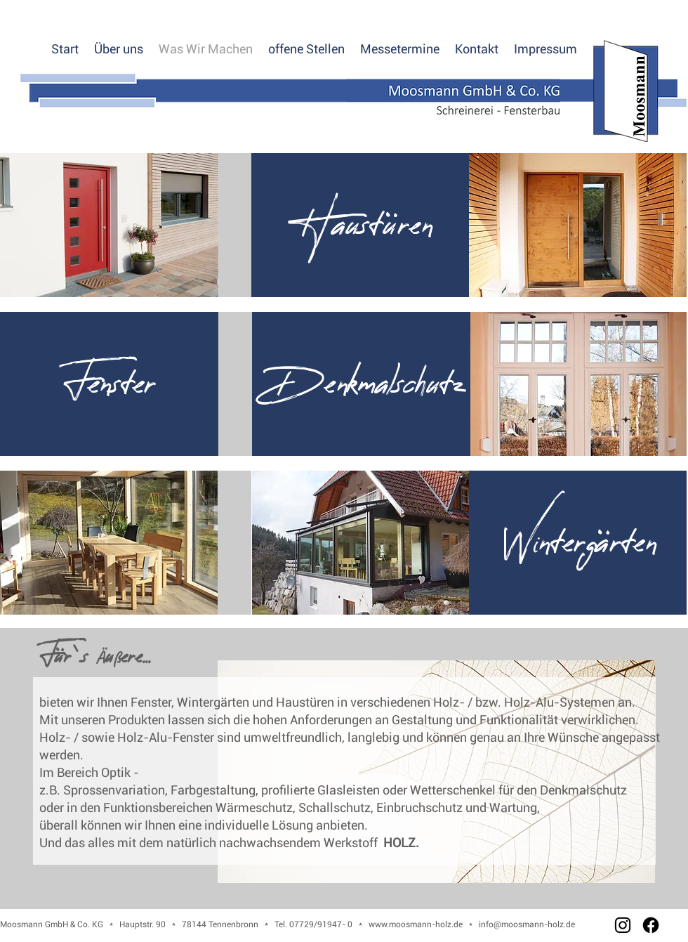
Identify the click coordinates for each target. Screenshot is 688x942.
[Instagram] (622, 925)
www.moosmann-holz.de (416, 924)
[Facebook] (650, 925)
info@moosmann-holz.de (527, 924)
